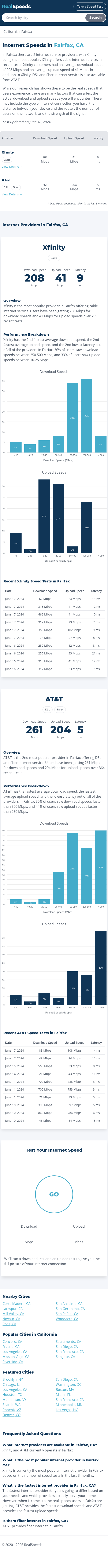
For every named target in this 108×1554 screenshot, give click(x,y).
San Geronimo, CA (70, 1308)
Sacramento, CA (68, 1341)
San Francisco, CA (70, 1351)
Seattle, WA (12, 1404)
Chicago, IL (11, 1384)
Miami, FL (63, 1394)
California (11, 31)
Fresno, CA (11, 1346)
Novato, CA (11, 1318)
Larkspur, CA (13, 1308)
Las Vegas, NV (67, 1409)
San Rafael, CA (67, 1313)
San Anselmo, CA (69, 1303)
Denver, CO (12, 1414)
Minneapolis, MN (69, 1404)
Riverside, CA (13, 1361)
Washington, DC (68, 1384)
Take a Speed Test (90, 6)
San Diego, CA (67, 1346)
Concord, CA (12, 1341)
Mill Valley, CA (13, 1313)
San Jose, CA (65, 1356)
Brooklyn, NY (13, 1379)
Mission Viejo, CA (16, 1356)
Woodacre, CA (67, 1318)
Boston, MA (65, 1389)
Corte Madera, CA (16, 1303)
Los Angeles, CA (15, 1351)
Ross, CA (9, 1324)
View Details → (12, 167)
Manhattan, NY (14, 1399)
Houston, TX (12, 1394)
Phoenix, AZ (12, 1409)
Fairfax (26, 31)
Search (95, 18)
